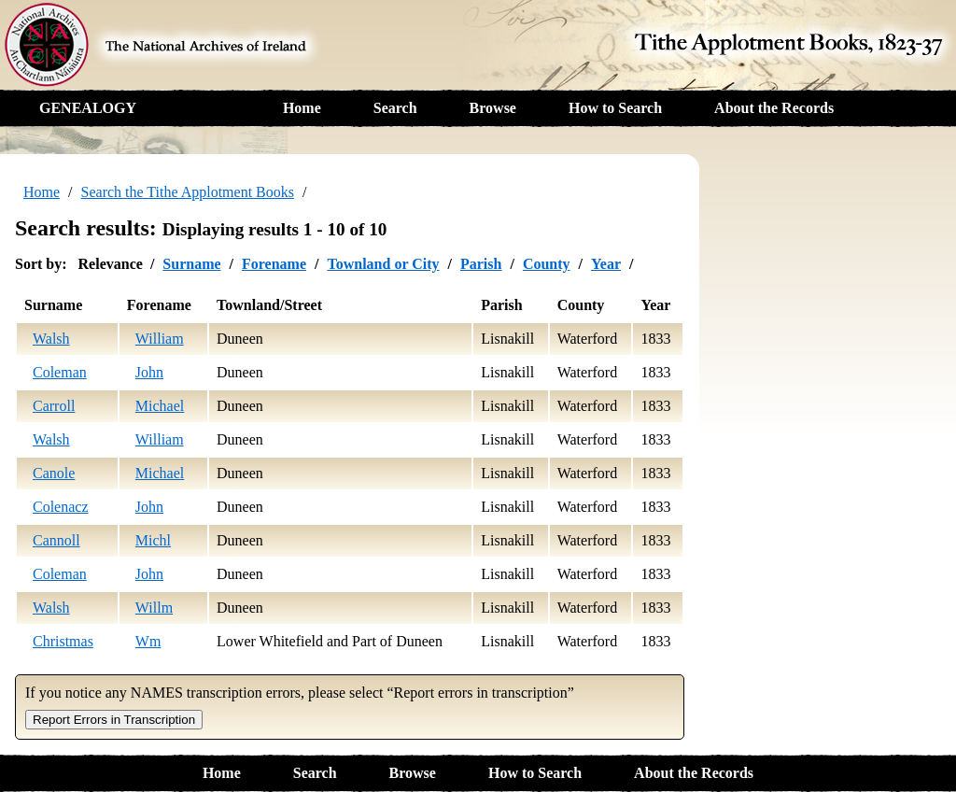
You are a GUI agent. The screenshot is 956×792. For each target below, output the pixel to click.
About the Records (774, 108)
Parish (480, 264)
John (149, 372)
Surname (191, 264)
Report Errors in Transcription (114, 720)
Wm (148, 641)
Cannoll (56, 540)
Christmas (63, 641)
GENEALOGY (87, 108)
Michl (153, 540)
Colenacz (61, 507)
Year (606, 264)
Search (395, 108)
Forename (274, 264)
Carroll (54, 406)
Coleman (60, 372)
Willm (154, 607)
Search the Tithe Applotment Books (187, 192)
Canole (54, 473)
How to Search (615, 108)
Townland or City (383, 264)
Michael (159, 406)
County (546, 264)
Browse (493, 108)
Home (302, 108)
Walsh (51, 338)
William (159, 338)
